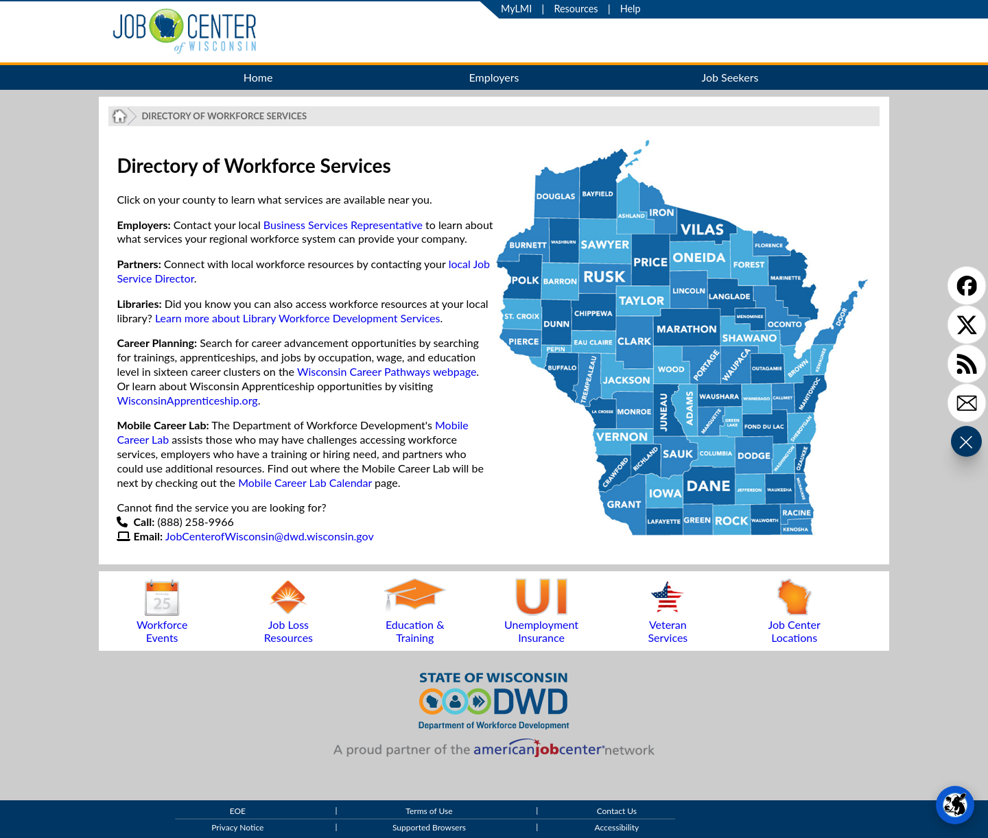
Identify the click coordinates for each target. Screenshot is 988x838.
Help (630, 8)
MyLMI (516, 8)
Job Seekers (729, 77)
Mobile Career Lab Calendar (305, 482)
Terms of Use (428, 811)
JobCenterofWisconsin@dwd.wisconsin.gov (269, 535)
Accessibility (617, 828)
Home (258, 77)
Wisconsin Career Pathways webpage (386, 371)
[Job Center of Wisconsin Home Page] (120, 116)
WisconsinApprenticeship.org (187, 400)
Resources (576, 8)
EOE (238, 811)
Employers (494, 77)
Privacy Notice (237, 828)
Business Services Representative (343, 224)
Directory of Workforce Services (224, 115)
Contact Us (617, 811)
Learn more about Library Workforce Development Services (297, 317)
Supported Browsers (429, 828)
